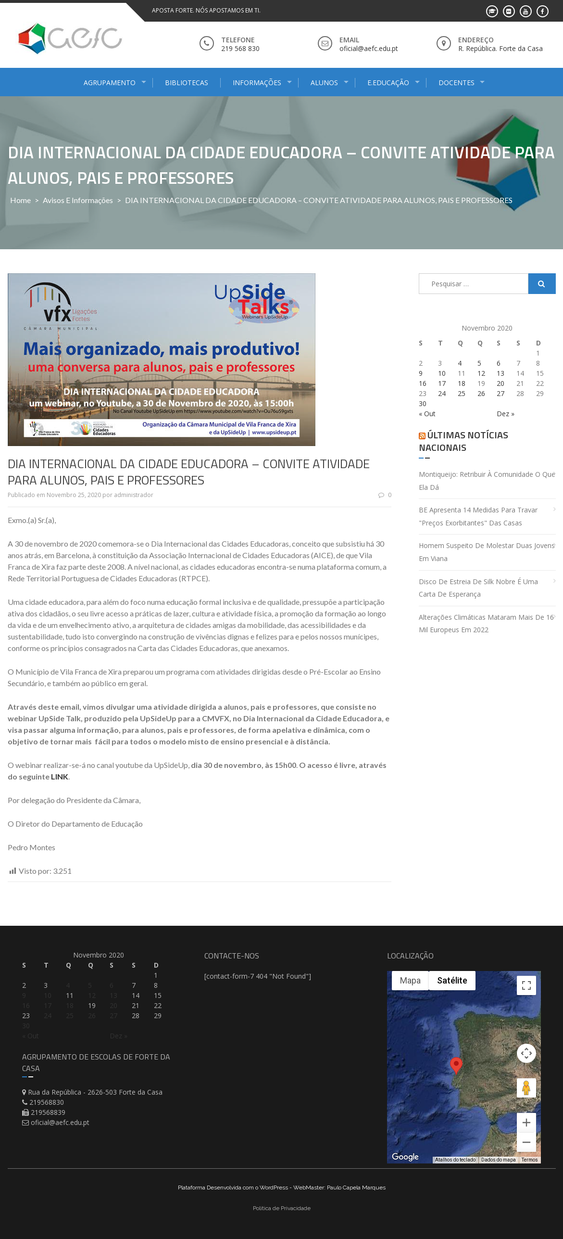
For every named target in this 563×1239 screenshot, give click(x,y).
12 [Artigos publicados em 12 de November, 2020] (481, 373)
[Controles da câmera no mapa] (526, 1053)
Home (20, 199)
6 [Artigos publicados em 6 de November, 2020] (498, 363)
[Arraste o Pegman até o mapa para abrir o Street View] (526, 1088)
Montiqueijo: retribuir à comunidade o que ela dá (487, 481)
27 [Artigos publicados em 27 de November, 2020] (500, 393)
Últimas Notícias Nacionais (463, 441)
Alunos (324, 82)
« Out (427, 413)
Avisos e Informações (78, 199)
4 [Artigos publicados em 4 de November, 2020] (460, 363)
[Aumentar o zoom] (526, 1122)
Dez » (505, 413)
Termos (530, 1159)
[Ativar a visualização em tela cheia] (526, 985)
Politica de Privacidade (282, 1208)
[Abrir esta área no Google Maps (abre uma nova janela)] (405, 1157)
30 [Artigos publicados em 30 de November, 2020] (422, 403)
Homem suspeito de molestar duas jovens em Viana (487, 552)
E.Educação (388, 82)
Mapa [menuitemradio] (410, 980)
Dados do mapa (498, 1159)
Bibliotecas (186, 82)
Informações (257, 82)
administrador (133, 495)
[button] (456, 1074)
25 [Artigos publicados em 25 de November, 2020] (461, 393)
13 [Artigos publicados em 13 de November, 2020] (500, 373)
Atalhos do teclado (455, 1159)
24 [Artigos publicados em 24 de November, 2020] (442, 393)
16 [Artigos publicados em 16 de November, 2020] (422, 383)
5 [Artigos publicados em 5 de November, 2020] (479, 363)
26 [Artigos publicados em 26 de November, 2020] (481, 393)
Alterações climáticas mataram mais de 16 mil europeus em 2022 (486, 624)
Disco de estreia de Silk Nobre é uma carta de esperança (478, 588)
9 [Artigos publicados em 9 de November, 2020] (421, 373)
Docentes (456, 82)
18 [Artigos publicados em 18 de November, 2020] (461, 383)
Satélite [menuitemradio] (452, 980)
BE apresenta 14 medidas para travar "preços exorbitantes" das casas (478, 516)
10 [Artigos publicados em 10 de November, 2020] (442, 373)
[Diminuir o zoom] (526, 1142)
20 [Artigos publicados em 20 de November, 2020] (500, 383)
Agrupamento (110, 82)
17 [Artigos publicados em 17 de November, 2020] (442, 383)
